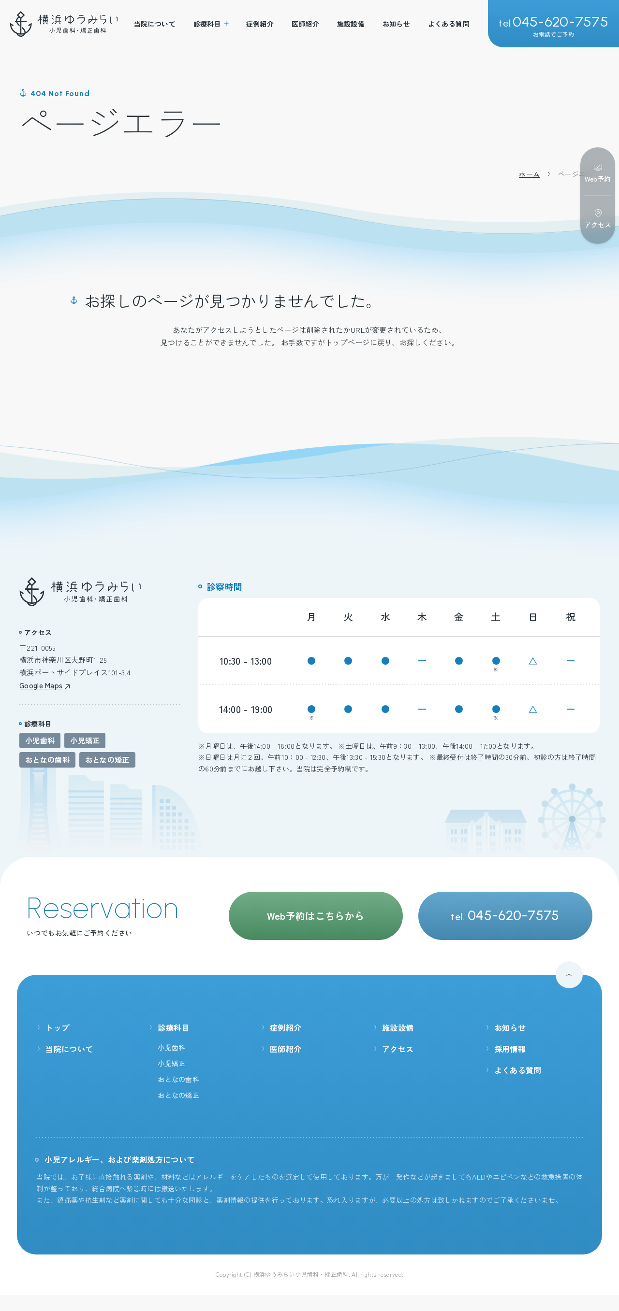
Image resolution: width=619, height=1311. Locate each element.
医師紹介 (306, 23)
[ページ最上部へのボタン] (569, 974)
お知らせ (397, 23)
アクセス (393, 1048)
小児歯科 (40, 740)
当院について (155, 23)
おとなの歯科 (47, 760)
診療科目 (211, 23)
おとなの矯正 (107, 760)
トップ (52, 1027)
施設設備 (351, 23)
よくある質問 (449, 23)
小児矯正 (85, 740)
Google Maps (44, 685)
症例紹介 (260, 23)
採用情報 (505, 1048)
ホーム (529, 174)
